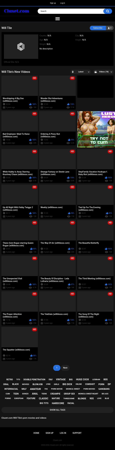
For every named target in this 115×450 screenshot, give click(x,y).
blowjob (38, 384)
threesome (68, 398)
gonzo (25, 394)
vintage (61, 379)
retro (9, 379)
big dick (67, 384)
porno (8, 398)
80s (105, 379)
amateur (35, 389)
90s (92, 398)
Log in (62, 3)
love (99, 398)
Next (65, 368)
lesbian (96, 379)
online (79, 384)
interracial (11, 389)
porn (101, 384)
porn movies (89, 389)
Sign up (53, 3)
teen (16, 393)
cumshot (90, 384)
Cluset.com (54, 445)
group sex (69, 394)
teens (44, 394)
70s (46, 389)
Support (77, 433)
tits (18, 380)
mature (56, 398)
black (15, 384)
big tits (44, 403)
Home (36, 433)
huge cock (82, 379)
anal (35, 393)
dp (109, 384)
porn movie (56, 389)
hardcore (58, 403)
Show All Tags (57, 410)
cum (8, 394)
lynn (48, 384)
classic (43, 398)
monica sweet (73, 389)
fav (51, 379)
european (18, 398)
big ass (105, 394)
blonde (82, 398)
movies (25, 384)
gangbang (104, 389)
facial (71, 403)
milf (24, 389)
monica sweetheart (88, 394)
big (71, 379)
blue (107, 398)
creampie (55, 394)
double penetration (34, 379)
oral (6, 384)
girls (56, 384)
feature (31, 398)
